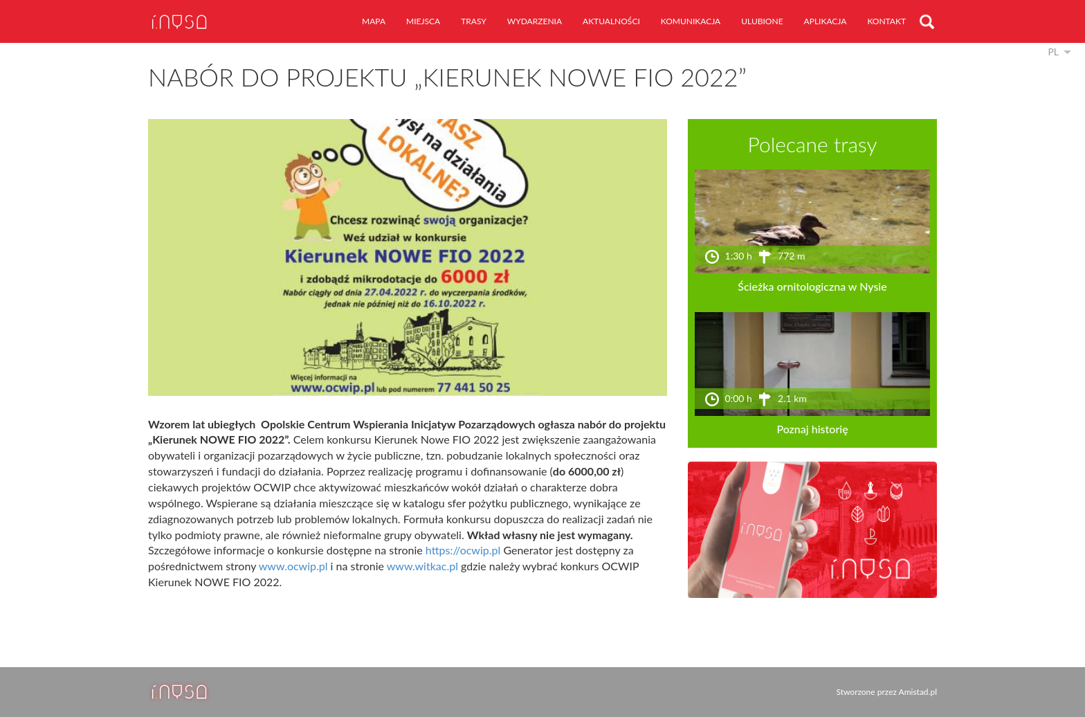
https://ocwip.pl (463, 549)
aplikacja (825, 21)
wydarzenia (534, 21)
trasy (473, 21)
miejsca (423, 21)
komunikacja (690, 21)
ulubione (762, 21)
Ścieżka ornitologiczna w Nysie (812, 286)
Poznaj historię (812, 428)
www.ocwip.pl (293, 565)
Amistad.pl (918, 692)
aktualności (611, 21)
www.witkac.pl (422, 565)
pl (1053, 51)
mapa (373, 21)
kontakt (886, 21)
